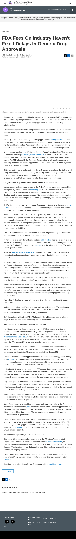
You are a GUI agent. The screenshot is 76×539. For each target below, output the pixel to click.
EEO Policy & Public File (34, 523)
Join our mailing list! (50, 518)
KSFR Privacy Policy (50, 522)
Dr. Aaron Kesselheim (53, 442)
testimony (19, 427)
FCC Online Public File (34, 518)
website (11, 359)
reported (38, 245)
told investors (46, 240)
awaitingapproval (56, 140)
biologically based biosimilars (32, 155)
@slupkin (7, 460)
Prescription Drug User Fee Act (16, 337)
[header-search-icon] (70, 3)
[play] (5, 10)
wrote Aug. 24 (35, 190)
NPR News (6, 31)
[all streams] (73, 10)
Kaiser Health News (54, 464)
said (28, 407)
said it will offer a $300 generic (24, 252)
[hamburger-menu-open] (5, 3)
